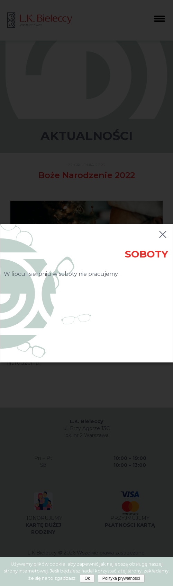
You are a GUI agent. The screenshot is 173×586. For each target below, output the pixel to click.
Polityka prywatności (121, 578)
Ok (87, 578)
